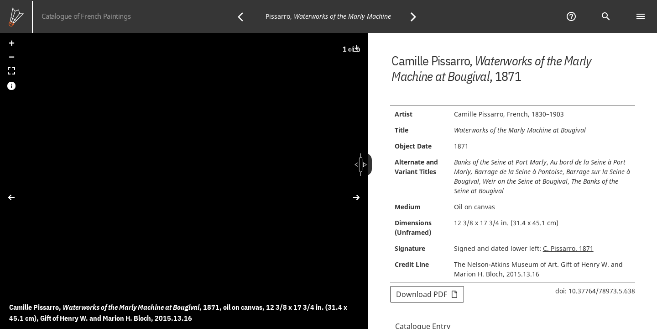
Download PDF (427, 294)
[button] (11, 44)
